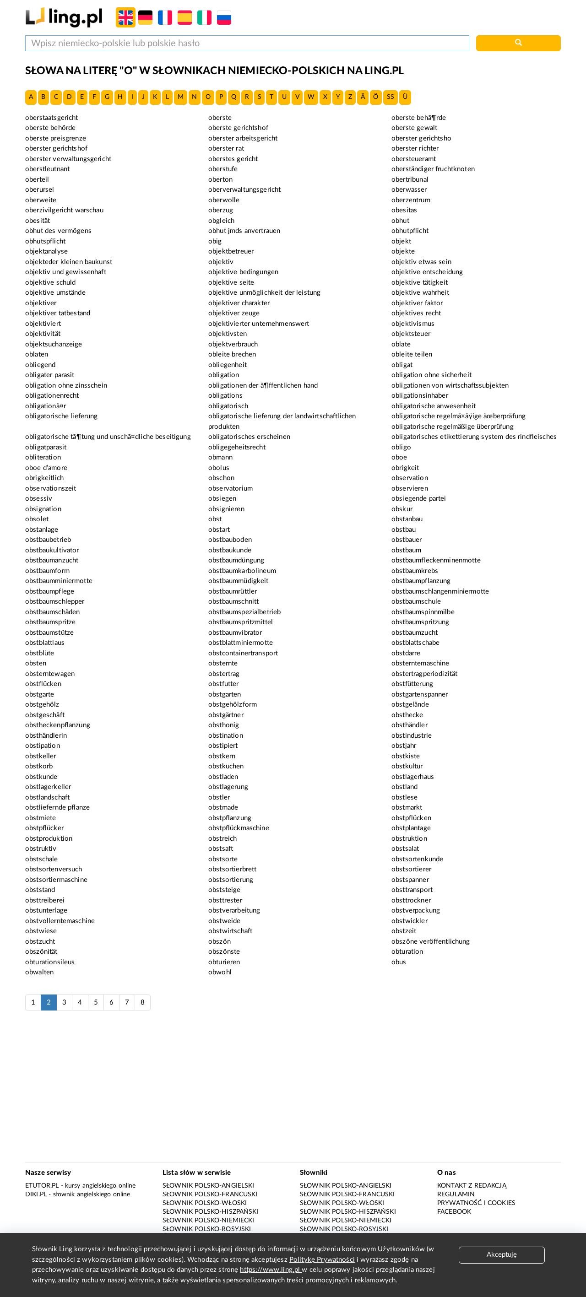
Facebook (454, 1212)
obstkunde (41, 776)
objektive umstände (55, 292)
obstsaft (220, 848)
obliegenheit (227, 365)
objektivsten (227, 333)
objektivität (42, 333)
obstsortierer (411, 869)
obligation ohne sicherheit (431, 375)
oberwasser (409, 189)
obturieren (224, 962)
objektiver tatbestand (57, 313)
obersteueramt (413, 159)
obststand (40, 889)
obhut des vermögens (58, 230)
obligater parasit (50, 375)
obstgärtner (226, 715)
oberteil (37, 179)
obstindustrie (411, 735)
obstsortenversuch (53, 869)
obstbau (403, 529)
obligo (401, 447)
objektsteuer (410, 333)
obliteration (43, 457)
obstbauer (406, 539)
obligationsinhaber (419, 395)
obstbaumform (47, 570)
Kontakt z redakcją (471, 1186)
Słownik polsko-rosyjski (207, 1229)
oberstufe (223, 169)
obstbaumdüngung (236, 560)
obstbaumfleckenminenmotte (436, 560)
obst (215, 519)
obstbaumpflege (49, 591)
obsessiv (38, 498)
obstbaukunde (229, 550)
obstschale (41, 859)
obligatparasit (45, 447)
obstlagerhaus (412, 776)
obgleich (221, 220)
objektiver (41, 303)
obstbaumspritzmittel (240, 622)
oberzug (220, 210)
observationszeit (50, 488)
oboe (399, 457)
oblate (401, 344)
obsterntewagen (50, 673)
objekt (401, 241)
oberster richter (415, 148)
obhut (400, 220)
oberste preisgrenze (55, 138)
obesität (37, 220)
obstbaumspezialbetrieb (244, 612)
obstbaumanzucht (51, 560)
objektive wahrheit (420, 292)
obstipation (42, 745)
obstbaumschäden (52, 612)
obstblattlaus (45, 642)
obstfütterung (412, 684)
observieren (409, 488)
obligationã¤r (45, 406)
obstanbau (407, 519)
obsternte (223, 663)
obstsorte (223, 859)
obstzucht (40, 941)
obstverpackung (415, 910)
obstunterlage (46, 910)
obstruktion (409, 838)
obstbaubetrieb (48, 539)
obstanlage (42, 529)
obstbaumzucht (414, 632)
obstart (219, 529)
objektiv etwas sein (421, 262)
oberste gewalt (414, 127)
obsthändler (409, 725)
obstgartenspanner (419, 694)
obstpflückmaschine (238, 828)
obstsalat (405, 848)
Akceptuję (502, 1254)
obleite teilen (411, 354)
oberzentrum (410, 200)
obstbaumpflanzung (421, 581)
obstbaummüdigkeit (238, 581)
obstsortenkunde (417, 859)
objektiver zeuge (234, 313)
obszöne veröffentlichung (430, 941)
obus (399, 962)
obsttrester (225, 900)
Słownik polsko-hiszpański (211, 1212)
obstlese (404, 797)
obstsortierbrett (232, 869)
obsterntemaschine (420, 663)
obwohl (220, 972)
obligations (225, 395)
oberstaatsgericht (51, 117)
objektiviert (43, 323)
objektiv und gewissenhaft (65, 272)
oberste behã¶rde (418, 117)
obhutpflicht (410, 230)
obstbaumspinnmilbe (423, 612)
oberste (220, 117)
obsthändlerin (46, 735)
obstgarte (39, 694)
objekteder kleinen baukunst (68, 262)
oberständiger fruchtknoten (433, 169)
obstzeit (403, 931)
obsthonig (223, 725)
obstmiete (40, 818)
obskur (401, 509)
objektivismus (412, 323)
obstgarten (224, 694)
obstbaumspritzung (420, 622)
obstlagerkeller (48, 787)
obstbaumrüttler (232, 591)
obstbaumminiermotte (58, 581)
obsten (35, 663)
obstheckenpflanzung (57, 725)
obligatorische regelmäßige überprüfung (452, 426)
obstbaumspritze (50, 622)
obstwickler (409, 921)
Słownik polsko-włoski (205, 1203)
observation (409, 478)
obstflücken (43, 684)
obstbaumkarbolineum (242, 570)
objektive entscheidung (427, 272)
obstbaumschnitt (233, 601)
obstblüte (39, 653)
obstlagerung (228, 787)
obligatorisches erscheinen (249, 436)
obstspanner (410, 879)
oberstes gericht (233, 159)
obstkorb (39, 766)
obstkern (221, 756)
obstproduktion (48, 838)
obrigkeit (405, 468)
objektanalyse (46, 251)
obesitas (404, 210)
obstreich (222, 838)
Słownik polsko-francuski (210, 1194)
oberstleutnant (47, 169)
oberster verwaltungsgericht (68, 159)
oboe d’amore (46, 468)
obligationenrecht (52, 395)
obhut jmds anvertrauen (244, 230)
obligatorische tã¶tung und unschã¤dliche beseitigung (108, 436)
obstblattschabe (415, 642)
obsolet (37, 519)
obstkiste (405, 756)
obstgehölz (42, 704)
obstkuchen (226, 766)
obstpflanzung (229, 818)
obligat (401, 365)
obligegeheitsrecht (237, 447)
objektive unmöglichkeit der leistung (264, 292)
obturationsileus (50, 962)
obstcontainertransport (243, 653)
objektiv (220, 262)
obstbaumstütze (49, 632)
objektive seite (231, 282)
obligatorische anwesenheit (433, 406)
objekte (403, 251)
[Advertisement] (293, 1091)
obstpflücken (411, 818)
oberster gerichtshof (56, 148)
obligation (223, 375)
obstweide (224, 921)
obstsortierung (230, 879)
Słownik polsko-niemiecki (209, 1220)
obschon (221, 478)
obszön (219, 941)
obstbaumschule (416, 601)
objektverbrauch (233, 344)
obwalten (39, 972)
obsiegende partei (418, 498)
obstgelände (410, 704)
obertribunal (410, 179)
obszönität (41, 951)
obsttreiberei (45, 900)
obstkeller (40, 756)
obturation (407, 951)
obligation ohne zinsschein (66, 385)
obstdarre (405, 653)
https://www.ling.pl (271, 1269)
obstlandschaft (47, 797)
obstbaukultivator (52, 550)
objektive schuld (50, 282)
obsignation (43, 509)
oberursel (39, 189)
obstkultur (407, 766)
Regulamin (456, 1194)
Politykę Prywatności (322, 1259)
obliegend (40, 365)
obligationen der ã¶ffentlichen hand (263, 385)
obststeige (224, 889)
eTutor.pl (42, 1186)
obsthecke (407, 715)
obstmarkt (406, 807)
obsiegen (222, 498)
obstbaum (406, 550)
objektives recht (416, 313)
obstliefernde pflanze (57, 807)
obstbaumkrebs (414, 570)
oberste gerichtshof (238, 127)
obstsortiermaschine (56, 879)
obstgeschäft (45, 715)
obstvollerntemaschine (60, 921)
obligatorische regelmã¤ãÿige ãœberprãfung (458, 416)
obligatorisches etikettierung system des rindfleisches (474, 436)
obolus (218, 468)
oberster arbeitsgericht (242, 138)
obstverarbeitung (234, 910)
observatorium (230, 488)
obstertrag (224, 673)
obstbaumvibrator (235, 632)
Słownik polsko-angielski (209, 1186)
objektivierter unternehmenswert (258, 323)
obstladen (223, 776)
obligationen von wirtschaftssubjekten (450, 385)
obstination (225, 735)
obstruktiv (41, 848)
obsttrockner (411, 900)
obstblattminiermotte (240, 642)
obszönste (224, 951)
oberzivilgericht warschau (64, 210)
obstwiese (41, 931)
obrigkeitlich (44, 478)
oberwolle (223, 200)
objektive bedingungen (243, 272)
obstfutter (223, 684)
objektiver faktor (417, 303)
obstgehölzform (232, 704)
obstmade (223, 807)
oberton (220, 179)
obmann (220, 457)
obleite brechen (232, 354)
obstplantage (411, 828)
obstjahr (403, 745)
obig (215, 241)
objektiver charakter (239, 303)
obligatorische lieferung (61, 416)
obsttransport (412, 889)
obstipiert (223, 745)
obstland (404, 787)
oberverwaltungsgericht (244, 189)
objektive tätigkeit (419, 282)
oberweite (40, 200)
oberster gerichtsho (421, 138)
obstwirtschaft (230, 931)
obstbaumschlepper (55, 601)
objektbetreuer (231, 251)
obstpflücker (44, 828)
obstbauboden (230, 539)
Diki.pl (36, 1194)
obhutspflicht (45, 241)
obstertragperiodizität (424, 673)
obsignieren (226, 509)
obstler (219, 797)
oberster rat (226, 148)
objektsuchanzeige (53, 344)
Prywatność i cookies (476, 1203)
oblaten (36, 354)
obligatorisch (228, 406)
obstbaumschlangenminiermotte (440, 591)
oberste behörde (50, 127)
